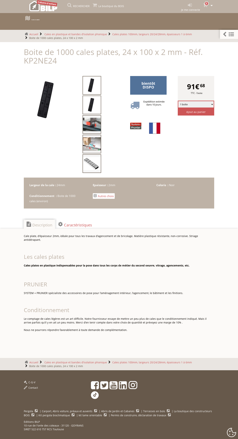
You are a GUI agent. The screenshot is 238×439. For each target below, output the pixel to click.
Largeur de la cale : (43, 185)
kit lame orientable (91, 415)
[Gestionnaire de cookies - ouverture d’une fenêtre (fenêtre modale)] (231, 432)
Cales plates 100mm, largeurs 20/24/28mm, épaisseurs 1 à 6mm (152, 34)
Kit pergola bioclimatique (54, 415)
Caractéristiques (75, 225)
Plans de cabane (42, 19)
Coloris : (162, 185)
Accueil (33, 34)
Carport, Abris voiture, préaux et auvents (67, 411)
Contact (31, 387)
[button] (229, 34)
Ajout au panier (196, 112)
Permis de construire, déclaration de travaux (139, 415)
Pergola (29, 411)
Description (39, 225)
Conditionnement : (43, 196)
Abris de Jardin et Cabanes (118, 411)
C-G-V (29, 382)
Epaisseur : (100, 185)
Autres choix (104, 196)
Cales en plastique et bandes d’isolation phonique (75, 34)
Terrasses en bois (154, 411)
